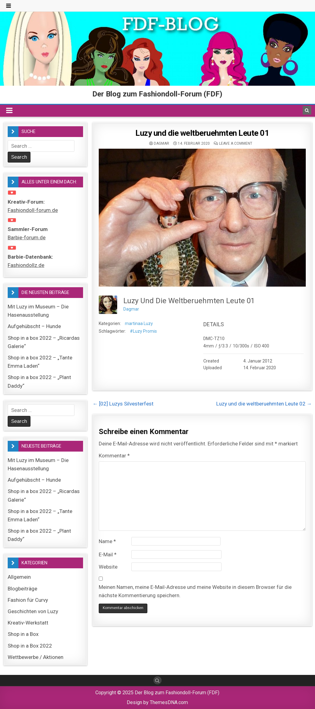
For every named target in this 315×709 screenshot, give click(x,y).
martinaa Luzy (139, 323)
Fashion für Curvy (28, 600)
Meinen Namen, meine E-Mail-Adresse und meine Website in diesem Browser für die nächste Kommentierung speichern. (195, 591)
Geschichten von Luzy (33, 611)
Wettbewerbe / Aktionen (35, 657)
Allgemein (19, 577)
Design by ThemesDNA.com (157, 702)
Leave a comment (235, 143)
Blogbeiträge (22, 589)
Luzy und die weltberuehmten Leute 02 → (264, 404)
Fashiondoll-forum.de (33, 210)
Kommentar (114, 455)
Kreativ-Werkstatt (28, 623)
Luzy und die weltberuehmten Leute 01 (202, 133)
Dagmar (161, 143)
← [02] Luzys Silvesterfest (123, 404)
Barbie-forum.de (27, 237)
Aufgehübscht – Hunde (34, 326)
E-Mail (108, 554)
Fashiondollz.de (26, 265)
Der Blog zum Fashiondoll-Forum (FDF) (157, 94)
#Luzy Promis (143, 331)
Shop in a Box (23, 634)
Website (108, 567)
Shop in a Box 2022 (30, 646)
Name (107, 541)
